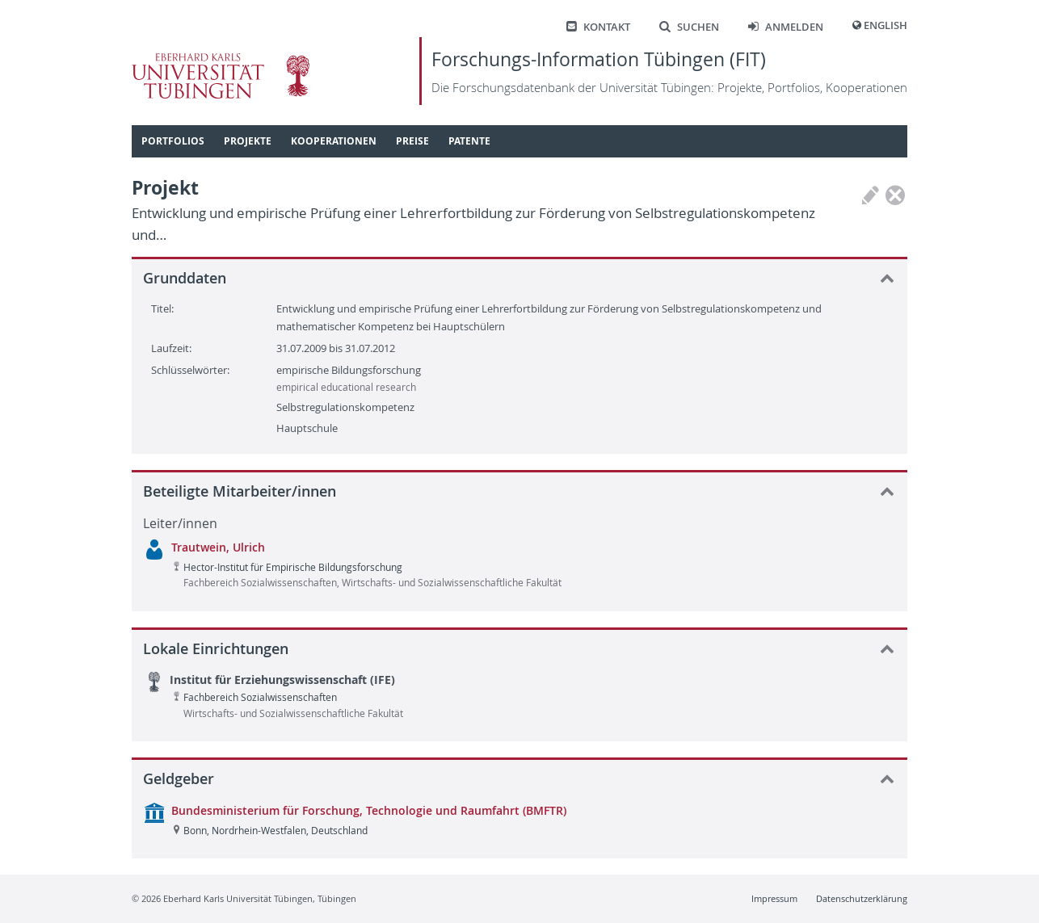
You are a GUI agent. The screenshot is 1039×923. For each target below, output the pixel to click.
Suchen (689, 27)
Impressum (774, 898)
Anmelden (785, 27)
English (885, 25)
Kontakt (598, 27)
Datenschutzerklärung (861, 898)
